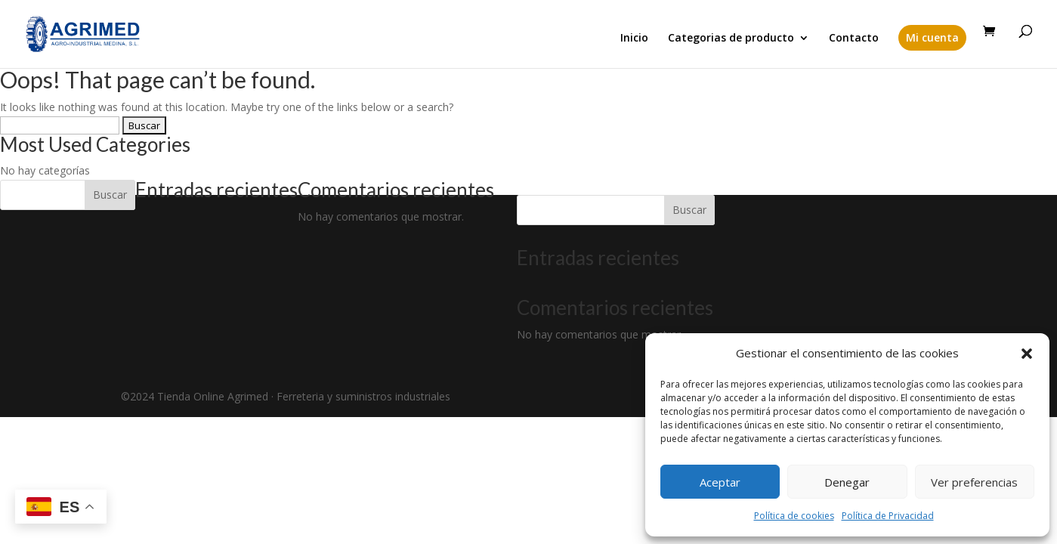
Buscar (110, 194)
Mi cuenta (932, 37)
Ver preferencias (974, 482)
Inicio (634, 38)
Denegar (847, 482)
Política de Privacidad (888, 515)
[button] (1026, 353)
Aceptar (720, 482)
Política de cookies (794, 515)
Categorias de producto (731, 38)
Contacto (854, 38)
